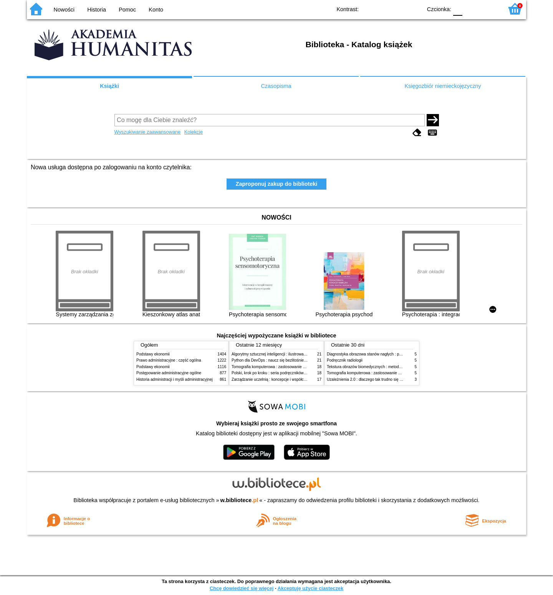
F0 (457, 8)
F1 (471, 8)
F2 (488, 8)
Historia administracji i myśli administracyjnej (174, 379)
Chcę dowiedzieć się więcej (241, 588)
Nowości (64, 10)
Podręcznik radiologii (345, 360)
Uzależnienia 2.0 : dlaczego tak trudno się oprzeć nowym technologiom (388, 379)
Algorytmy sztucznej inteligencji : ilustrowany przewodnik (280, 354)
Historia (96, 10)
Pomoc (127, 10)
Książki (109, 86)
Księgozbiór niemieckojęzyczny (442, 86)
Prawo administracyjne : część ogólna (168, 360)
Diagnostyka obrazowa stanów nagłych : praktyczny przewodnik (381, 354)
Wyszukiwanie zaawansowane (147, 132)
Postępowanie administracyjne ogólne (168, 373)
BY (414, 8)
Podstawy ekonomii (153, 354)
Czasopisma (276, 86)
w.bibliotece (239, 500)
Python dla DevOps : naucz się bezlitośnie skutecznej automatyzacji (290, 360)
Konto (156, 10)
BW (383, 8)
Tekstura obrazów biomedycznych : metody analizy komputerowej (383, 367)
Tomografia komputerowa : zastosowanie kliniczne (275, 367)
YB (398, 8)
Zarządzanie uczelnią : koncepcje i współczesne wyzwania (282, 379)
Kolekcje (193, 132)
